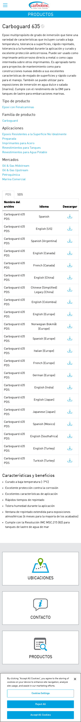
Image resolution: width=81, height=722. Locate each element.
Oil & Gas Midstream (15, 165)
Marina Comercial (14, 179)
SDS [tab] (20, 194)
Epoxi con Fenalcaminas (18, 107)
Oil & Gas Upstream (15, 170)
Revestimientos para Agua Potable (24, 152)
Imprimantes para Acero (18, 143)
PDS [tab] (8, 194)
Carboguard (10, 120)
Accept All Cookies (40, 717)
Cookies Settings (40, 695)
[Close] (75, 681)
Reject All (40, 706)
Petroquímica (11, 174)
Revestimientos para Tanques (21, 147)
